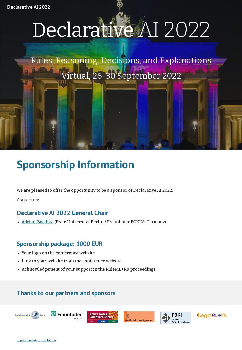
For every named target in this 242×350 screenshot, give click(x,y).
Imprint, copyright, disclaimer (36, 340)
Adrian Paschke (37, 221)
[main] (121, 49)
